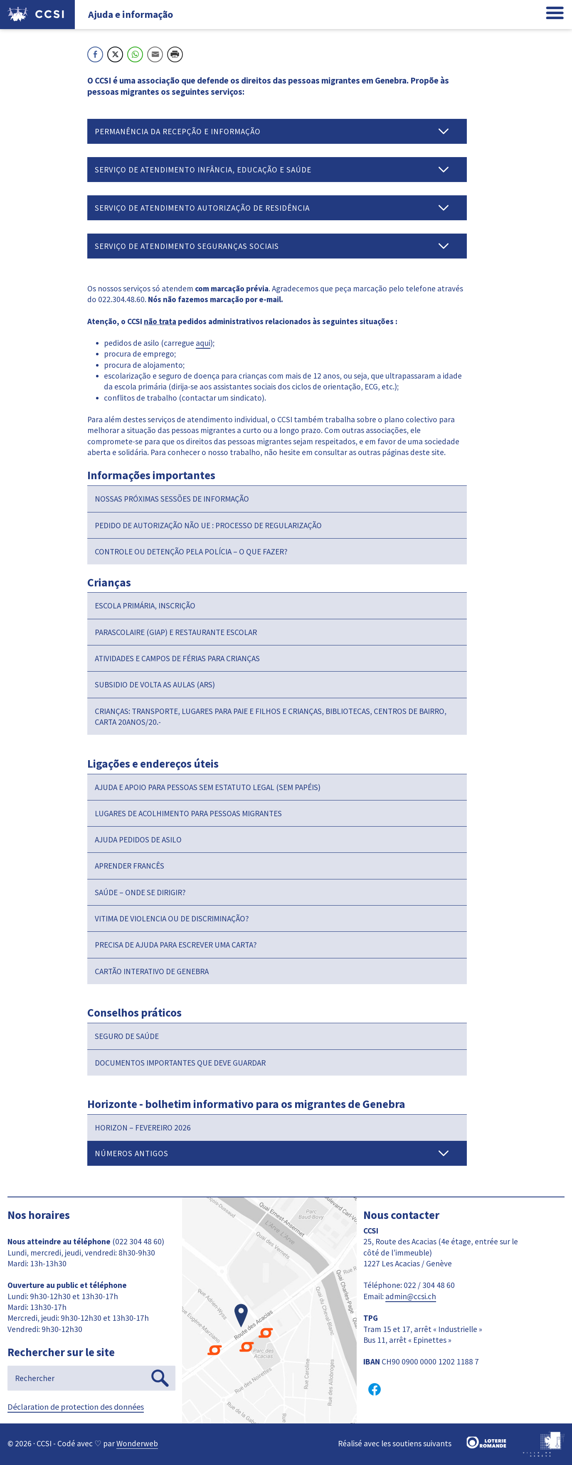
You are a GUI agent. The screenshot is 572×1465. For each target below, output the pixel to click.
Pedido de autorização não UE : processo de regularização (208, 525)
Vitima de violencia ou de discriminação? (172, 918)
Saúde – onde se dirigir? (140, 892)
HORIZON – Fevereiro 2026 (143, 1128)
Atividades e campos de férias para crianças (177, 658)
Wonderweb (137, 1443)
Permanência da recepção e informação (178, 131)
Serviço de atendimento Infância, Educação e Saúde (203, 170)
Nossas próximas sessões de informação (172, 499)
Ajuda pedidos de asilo (138, 840)
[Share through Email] (155, 54)
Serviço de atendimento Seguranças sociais (187, 246)
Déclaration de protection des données (75, 1406)
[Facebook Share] (95, 54)
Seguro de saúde (127, 1036)
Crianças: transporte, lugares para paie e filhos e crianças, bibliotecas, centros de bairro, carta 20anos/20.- (270, 716)
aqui (203, 343)
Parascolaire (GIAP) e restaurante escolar (176, 632)
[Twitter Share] (115, 54)
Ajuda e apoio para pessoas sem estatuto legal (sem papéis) (208, 787)
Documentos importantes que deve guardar (180, 1063)
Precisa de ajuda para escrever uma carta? (176, 945)
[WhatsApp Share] (135, 54)
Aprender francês (129, 866)
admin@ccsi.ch (410, 1296)
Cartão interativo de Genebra (152, 971)
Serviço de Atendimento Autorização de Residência (202, 208)
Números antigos (131, 1153)
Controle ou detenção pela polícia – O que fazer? (191, 551)
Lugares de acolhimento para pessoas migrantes (188, 813)
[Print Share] (175, 54)
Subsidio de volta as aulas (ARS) (155, 684)
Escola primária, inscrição (145, 606)
